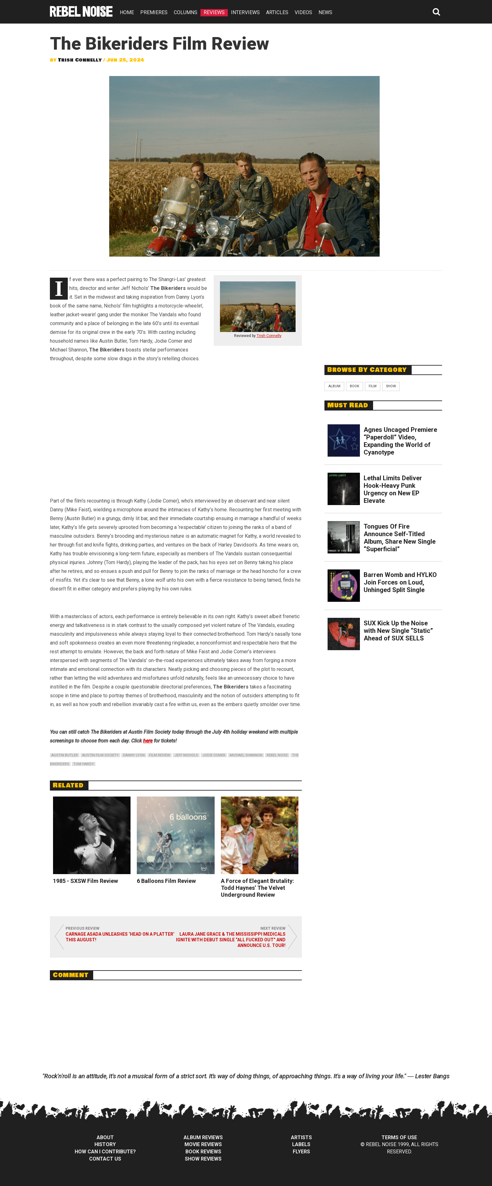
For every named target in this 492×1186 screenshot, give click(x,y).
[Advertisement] (383, 314)
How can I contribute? (105, 1152)
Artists (301, 1137)
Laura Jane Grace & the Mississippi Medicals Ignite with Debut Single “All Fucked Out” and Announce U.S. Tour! (231, 940)
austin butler (64, 755)
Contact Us (105, 1159)
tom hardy (83, 764)
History (105, 1144)
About (105, 1137)
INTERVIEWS (245, 12)
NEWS (325, 12)
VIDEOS (303, 12)
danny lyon (134, 755)
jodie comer (213, 755)
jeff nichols (186, 755)
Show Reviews (203, 1159)
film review (159, 755)
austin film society (100, 755)
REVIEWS (214, 12)
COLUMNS (185, 12)
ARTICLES (277, 12)
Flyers (301, 1152)
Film (373, 386)
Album (334, 386)
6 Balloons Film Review (166, 881)
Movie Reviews (203, 1144)
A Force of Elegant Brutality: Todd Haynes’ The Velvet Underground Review (257, 888)
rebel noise (277, 755)
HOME (127, 12)
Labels (301, 1144)
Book (354, 386)
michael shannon (246, 755)
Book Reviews (203, 1152)
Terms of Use (399, 1137)
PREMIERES (154, 12)
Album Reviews (203, 1137)
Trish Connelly (80, 60)
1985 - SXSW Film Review (85, 881)
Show (391, 386)
